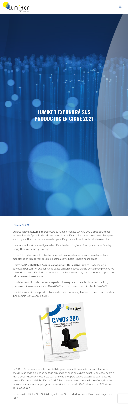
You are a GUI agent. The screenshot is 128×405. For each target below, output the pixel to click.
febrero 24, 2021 (21, 224)
